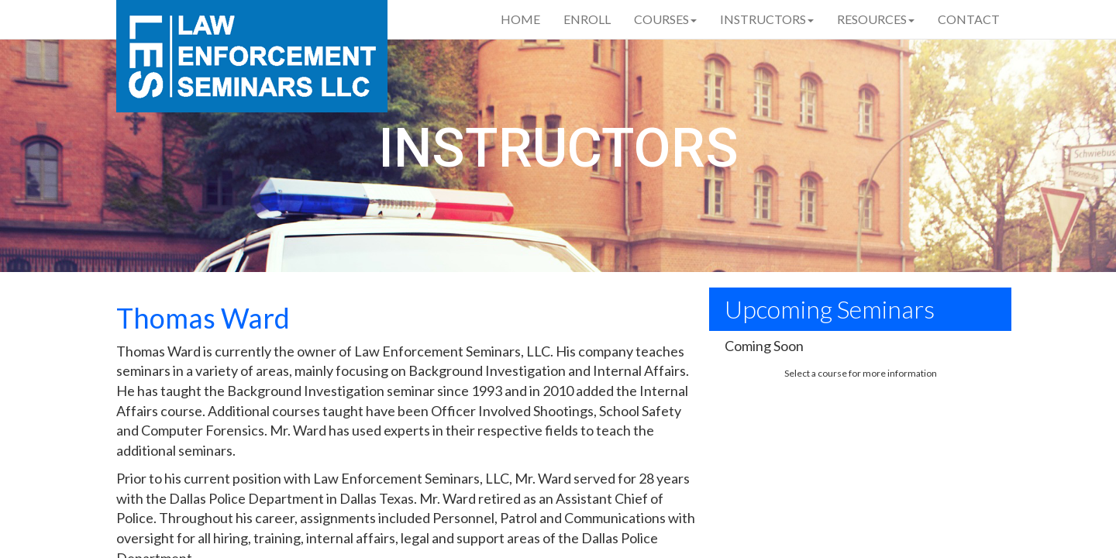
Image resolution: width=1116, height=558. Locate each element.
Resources (875, 19)
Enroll (587, 19)
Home (520, 19)
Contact (969, 19)
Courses (665, 19)
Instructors (767, 19)
